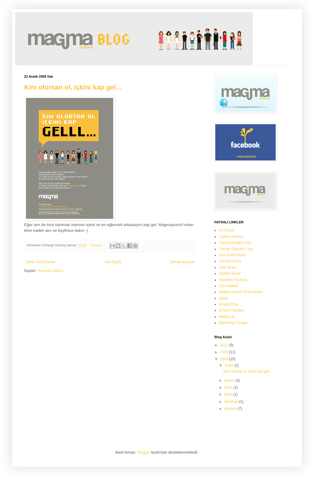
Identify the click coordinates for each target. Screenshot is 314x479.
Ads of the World (232, 255)
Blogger (143, 452)
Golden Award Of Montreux (241, 292)
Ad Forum (227, 230)
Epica (223, 298)
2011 (224, 345)
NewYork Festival (233, 280)
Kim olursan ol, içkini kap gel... (72, 87)
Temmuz (231, 402)
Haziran (231, 408)
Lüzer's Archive (231, 237)
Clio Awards (228, 286)
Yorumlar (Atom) (50, 271)
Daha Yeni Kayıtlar (41, 262)
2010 (224, 352)
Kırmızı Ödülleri (231, 310)
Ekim (228, 387)
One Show (227, 267)
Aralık (229, 365)
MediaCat (226, 317)
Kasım (230, 380)
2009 (224, 359)
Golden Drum (229, 273)
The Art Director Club (236, 249)
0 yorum (96, 245)
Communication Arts (235, 243)
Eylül (228, 394)
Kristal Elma (228, 304)
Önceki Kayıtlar (182, 262)
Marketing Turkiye (233, 323)
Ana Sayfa (112, 262)
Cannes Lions (230, 261)
